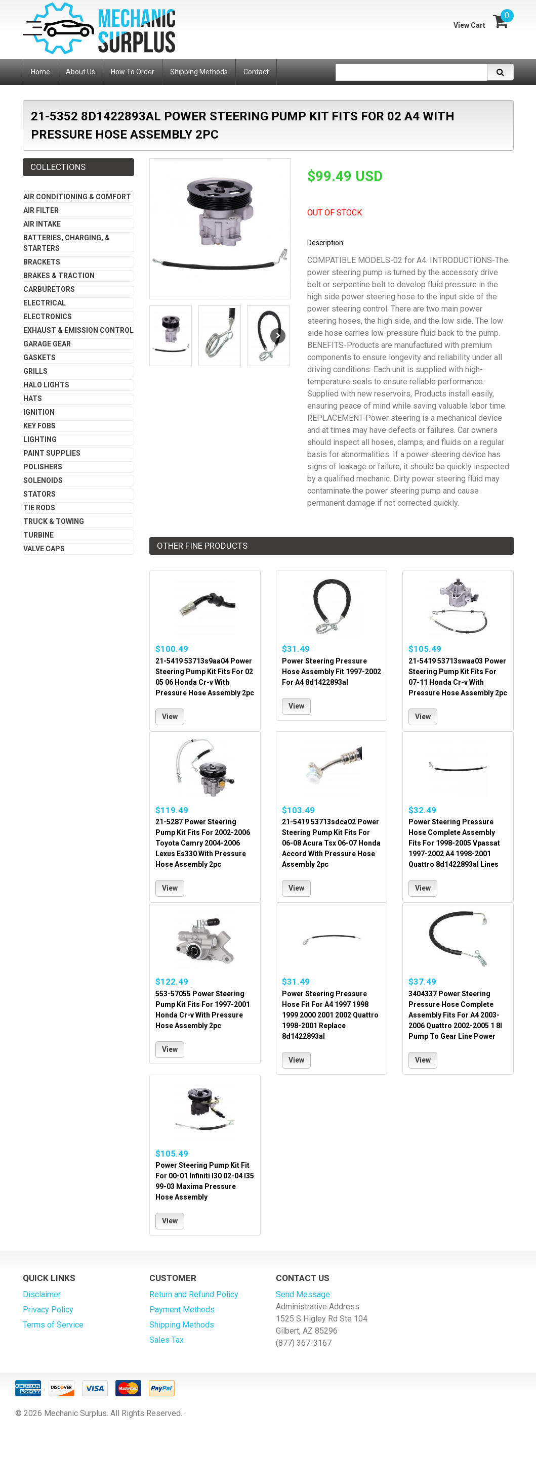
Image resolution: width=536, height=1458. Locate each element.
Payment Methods (182, 1309)
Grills (35, 371)
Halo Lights (46, 385)
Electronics (47, 317)
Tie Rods (39, 508)
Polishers (42, 467)
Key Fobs (39, 426)
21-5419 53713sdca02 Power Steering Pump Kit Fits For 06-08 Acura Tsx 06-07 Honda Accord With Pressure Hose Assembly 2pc (331, 843)
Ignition (39, 412)
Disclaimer (42, 1294)
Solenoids (43, 480)
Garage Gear (47, 344)
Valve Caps (44, 549)
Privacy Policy (48, 1309)
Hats (32, 398)
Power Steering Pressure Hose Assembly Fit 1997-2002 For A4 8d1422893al (331, 671)
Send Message (303, 1294)
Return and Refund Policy (193, 1294)
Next (277, 335)
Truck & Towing (53, 521)
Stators (39, 494)
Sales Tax (166, 1340)
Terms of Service (53, 1325)
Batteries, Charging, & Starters (66, 243)
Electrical (44, 303)
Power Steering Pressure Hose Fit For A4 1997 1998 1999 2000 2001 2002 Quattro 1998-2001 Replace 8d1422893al (330, 1015)
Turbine (38, 535)
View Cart (469, 25)
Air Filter (41, 210)
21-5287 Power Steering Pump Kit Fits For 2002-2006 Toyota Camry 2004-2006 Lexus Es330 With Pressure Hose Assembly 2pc (202, 843)
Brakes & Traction (59, 276)
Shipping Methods (181, 1325)
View (170, 717)
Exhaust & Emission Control (78, 330)
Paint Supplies (51, 453)
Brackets (41, 262)
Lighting (40, 439)
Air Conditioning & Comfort (77, 197)
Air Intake (42, 224)
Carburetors (49, 289)
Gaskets (39, 358)
